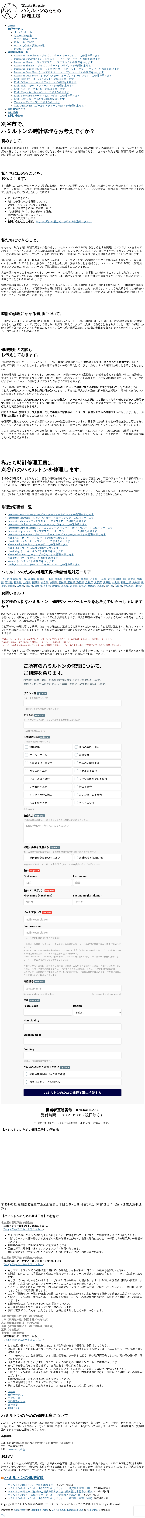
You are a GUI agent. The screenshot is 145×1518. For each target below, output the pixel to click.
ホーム (11, 1391)
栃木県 (75, 579)
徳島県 (38, 585)
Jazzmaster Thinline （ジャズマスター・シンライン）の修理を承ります (53, 65)
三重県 (71, 582)
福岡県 (74, 585)
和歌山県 (126, 582)
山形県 (49, 579)
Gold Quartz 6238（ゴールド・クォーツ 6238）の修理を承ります (50, 105)
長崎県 (91, 585)
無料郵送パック (16, 1401)
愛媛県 (56, 585)
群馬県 (84, 579)
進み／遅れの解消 (24, 42)
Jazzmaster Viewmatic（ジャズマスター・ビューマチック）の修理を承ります (57, 59)
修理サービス (15, 1394)
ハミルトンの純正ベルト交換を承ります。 (32, 1485)
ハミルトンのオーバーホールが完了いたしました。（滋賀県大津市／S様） (50, 1488)
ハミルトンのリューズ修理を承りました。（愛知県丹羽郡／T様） (45, 1495)
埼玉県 (93, 579)
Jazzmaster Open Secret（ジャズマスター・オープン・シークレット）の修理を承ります (63, 75)
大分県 (109, 585)
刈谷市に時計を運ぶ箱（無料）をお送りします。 (64, 221)
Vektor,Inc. (92, 1509)
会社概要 (13, 1404)
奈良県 (116, 582)
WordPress (19, 1509)
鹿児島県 (128, 585)
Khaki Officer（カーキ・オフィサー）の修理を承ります (45, 82)
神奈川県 (121, 579)
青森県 (14, 579)
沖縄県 (138, 585)
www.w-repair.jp (16, 1449)
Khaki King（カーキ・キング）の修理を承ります (41, 92)
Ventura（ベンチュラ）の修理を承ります (37, 102)
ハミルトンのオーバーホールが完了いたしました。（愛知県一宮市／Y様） (50, 1498)
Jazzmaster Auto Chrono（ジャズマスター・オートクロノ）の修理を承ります (57, 55)
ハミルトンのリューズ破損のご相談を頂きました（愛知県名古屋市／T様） (50, 1491)
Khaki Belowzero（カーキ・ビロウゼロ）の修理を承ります (47, 95)
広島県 (20, 585)
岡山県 (11, 585)
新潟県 (131, 579)
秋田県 (41, 579)
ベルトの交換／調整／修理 (29, 45)
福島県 (58, 579)
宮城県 (32, 579)
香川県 (47, 585)
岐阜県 (44, 582)
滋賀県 (80, 582)
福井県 (18, 582)
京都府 (89, 582)
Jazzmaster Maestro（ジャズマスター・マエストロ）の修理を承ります (53, 62)
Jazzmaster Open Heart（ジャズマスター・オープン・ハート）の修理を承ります (59, 72)
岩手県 (23, 579)
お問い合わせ (15, 1408)
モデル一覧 (14, 1398)
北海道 (5, 579)
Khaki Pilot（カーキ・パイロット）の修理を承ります (44, 79)
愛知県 (62, 582)
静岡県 (53, 582)
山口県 (29, 585)
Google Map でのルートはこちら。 (23, 1229)
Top (3, 1515)
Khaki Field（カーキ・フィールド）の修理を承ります (44, 85)
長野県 (35, 582)
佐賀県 (82, 585)
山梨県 (27, 582)
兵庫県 (107, 582)
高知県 (65, 585)
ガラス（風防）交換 (25, 39)
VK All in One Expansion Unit (67, 1509)
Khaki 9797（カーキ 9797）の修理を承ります (39, 99)
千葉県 (102, 579)
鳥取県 (136, 582)
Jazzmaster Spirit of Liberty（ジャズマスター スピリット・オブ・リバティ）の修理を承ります (66, 69)
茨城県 (67, 579)
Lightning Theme (39, 1509)
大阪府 (98, 582)
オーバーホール (23, 32)
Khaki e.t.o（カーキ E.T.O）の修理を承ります (39, 89)
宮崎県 (118, 585)
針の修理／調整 (23, 49)
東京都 (111, 579)
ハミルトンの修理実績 (24, 1478)
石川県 (9, 582)
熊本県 (100, 585)
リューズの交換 (23, 35)
